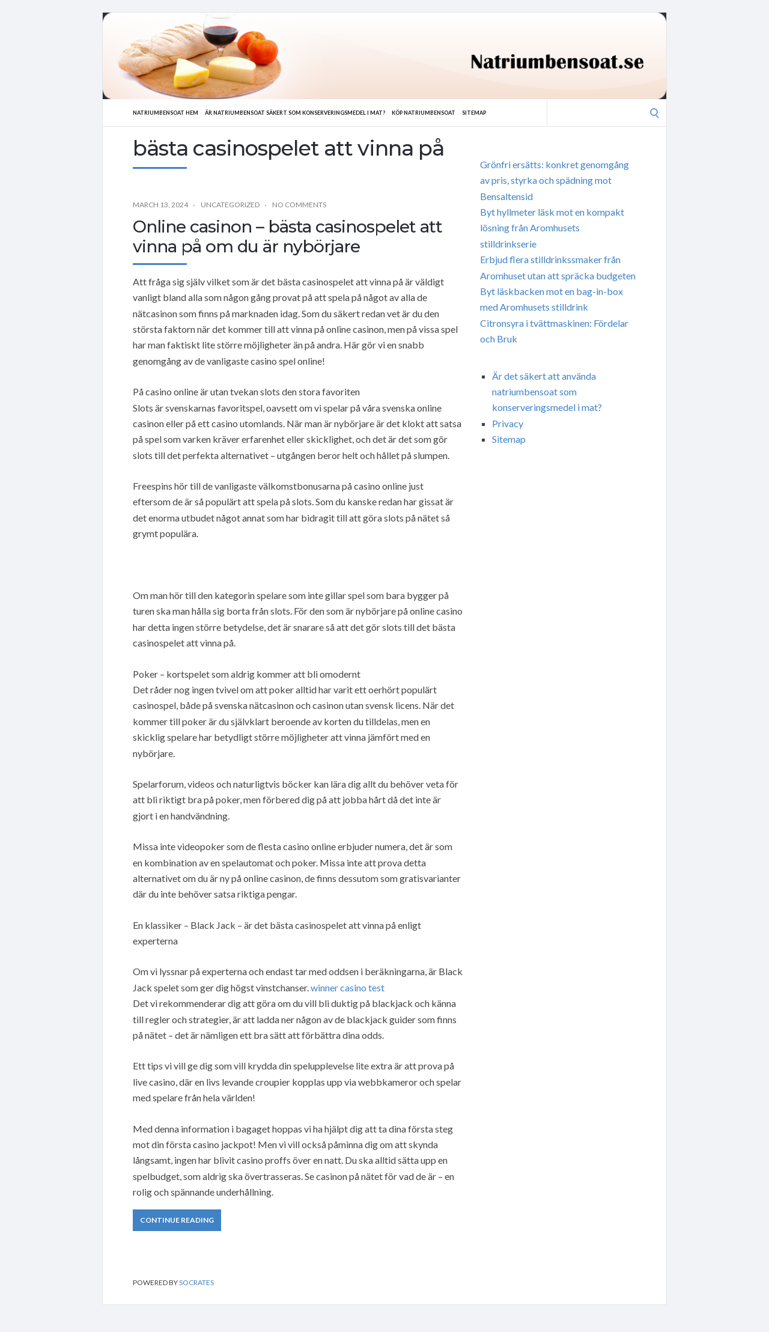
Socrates (196, 1282)
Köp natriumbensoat (467, 112)
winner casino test (347, 987)
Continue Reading (177, 1219)
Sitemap (525, 112)
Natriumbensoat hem (170, 112)
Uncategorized (230, 204)
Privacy (507, 423)
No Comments (299, 204)
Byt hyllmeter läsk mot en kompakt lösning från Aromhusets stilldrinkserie (552, 227)
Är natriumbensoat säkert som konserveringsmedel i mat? (319, 112)
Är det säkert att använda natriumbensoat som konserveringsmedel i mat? (547, 391)
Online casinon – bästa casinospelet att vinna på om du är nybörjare (287, 236)
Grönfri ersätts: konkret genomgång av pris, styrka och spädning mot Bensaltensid (554, 180)
